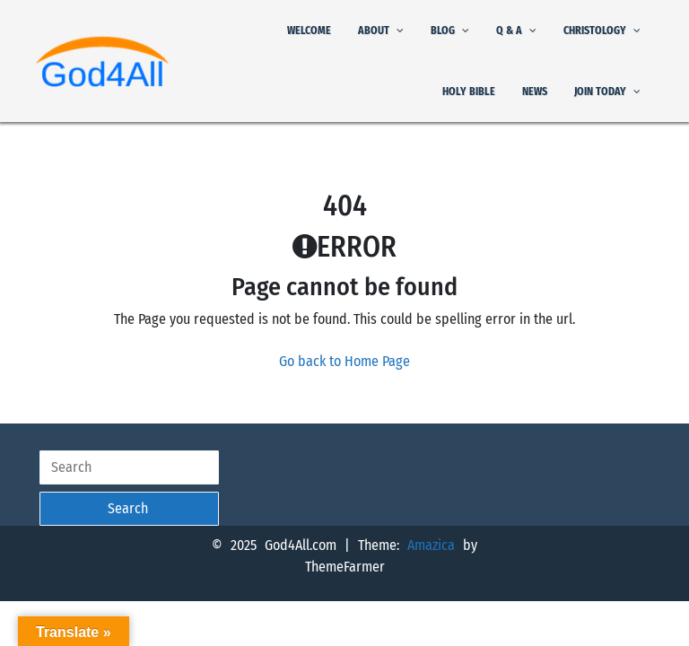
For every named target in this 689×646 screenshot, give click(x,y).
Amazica (435, 545)
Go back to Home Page (344, 361)
